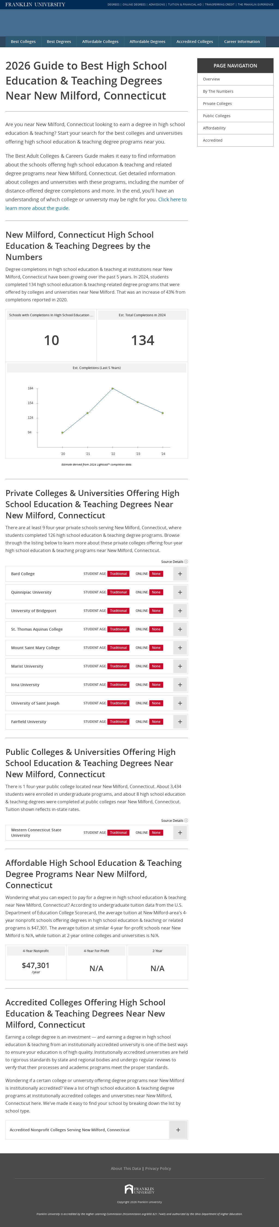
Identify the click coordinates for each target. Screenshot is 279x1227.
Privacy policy (158, 1168)
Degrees (113, 4)
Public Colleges (217, 115)
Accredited (213, 140)
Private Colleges (217, 103)
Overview (211, 79)
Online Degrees (134, 4)
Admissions (157, 4)
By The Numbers (218, 91)
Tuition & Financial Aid (185, 4)
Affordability (214, 128)
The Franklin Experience (256, 4)
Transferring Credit (220, 4)
